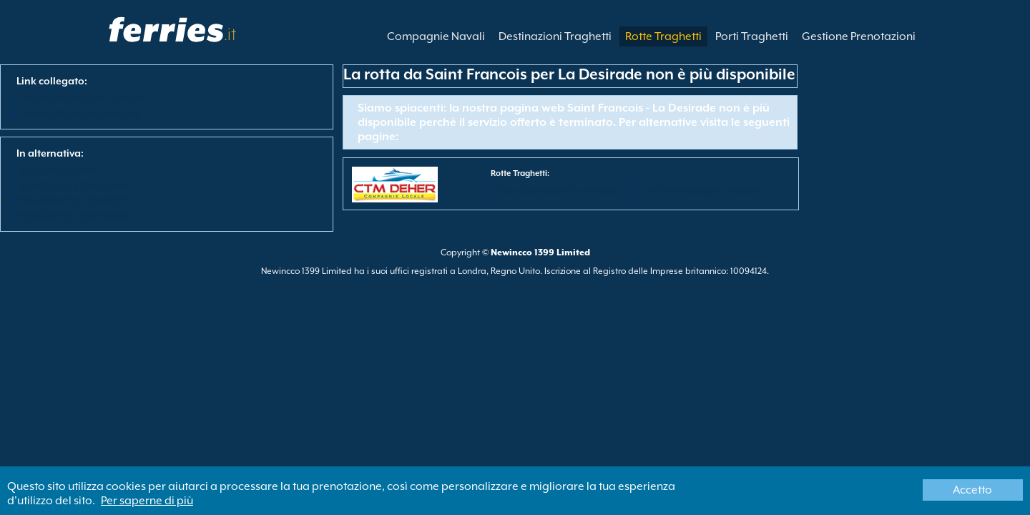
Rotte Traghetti (663, 36)
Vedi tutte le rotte (58, 169)
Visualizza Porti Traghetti (74, 199)
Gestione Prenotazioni (859, 36)
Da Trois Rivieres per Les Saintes (703, 190)
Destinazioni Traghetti (555, 36)
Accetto (972, 490)
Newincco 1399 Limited (540, 252)
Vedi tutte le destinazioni (74, 214)
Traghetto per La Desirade (79, 112)
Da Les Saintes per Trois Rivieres (557, 190)
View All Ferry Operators (74, 184)
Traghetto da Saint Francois (82, 97)
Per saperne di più (147, 500)
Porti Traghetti (751, 36)
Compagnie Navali (436, 36)
